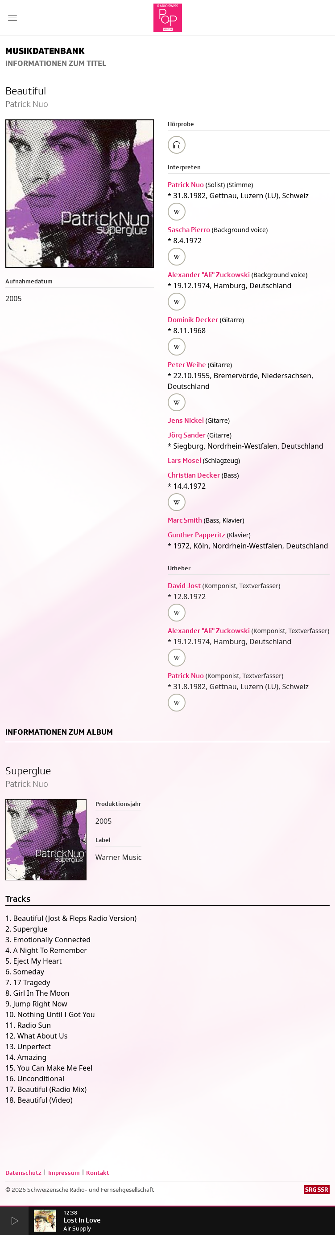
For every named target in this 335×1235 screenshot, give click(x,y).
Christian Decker (194, 475)
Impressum (64, 1173)
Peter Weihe (187, 364)
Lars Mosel (184, 460)
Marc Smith (185, 520)
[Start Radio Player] (14, 1221)
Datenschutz (23, 1173)
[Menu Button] (12, 18)
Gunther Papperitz (196, 535)
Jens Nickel (186, 420)
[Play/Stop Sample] (177, 145)
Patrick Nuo (186, 184)
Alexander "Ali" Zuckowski (209, 274)
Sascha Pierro (189, 229)
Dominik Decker (193, 319)
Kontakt (97, 1173)
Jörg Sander (187, 435)
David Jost (184, 585)
